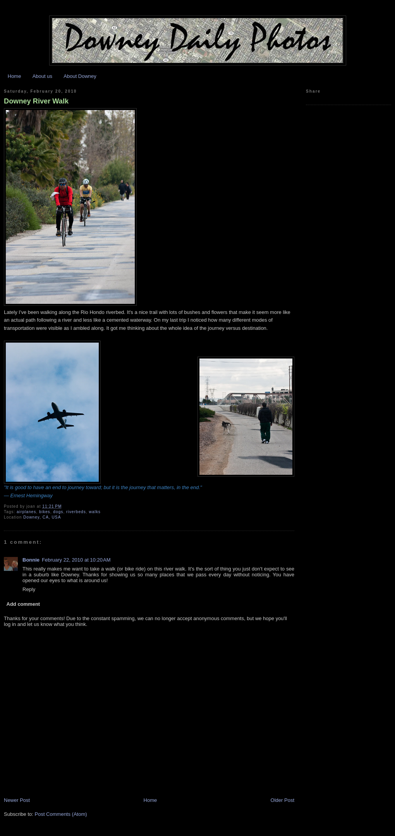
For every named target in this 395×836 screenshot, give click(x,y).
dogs (58, 512)
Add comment (23, 604)
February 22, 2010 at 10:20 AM (76, 560)
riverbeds (76, 512)
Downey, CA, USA (42, 517)
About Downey (80, 76)
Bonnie (31, 560)
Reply (28, 589)
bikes (44, 512)
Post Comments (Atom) (61, 814)
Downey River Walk (36, 101)
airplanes (26, 512)
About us (42, 76)
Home (14, 76)
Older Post (282, 800)
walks (94, 512)
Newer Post (17, 800)
